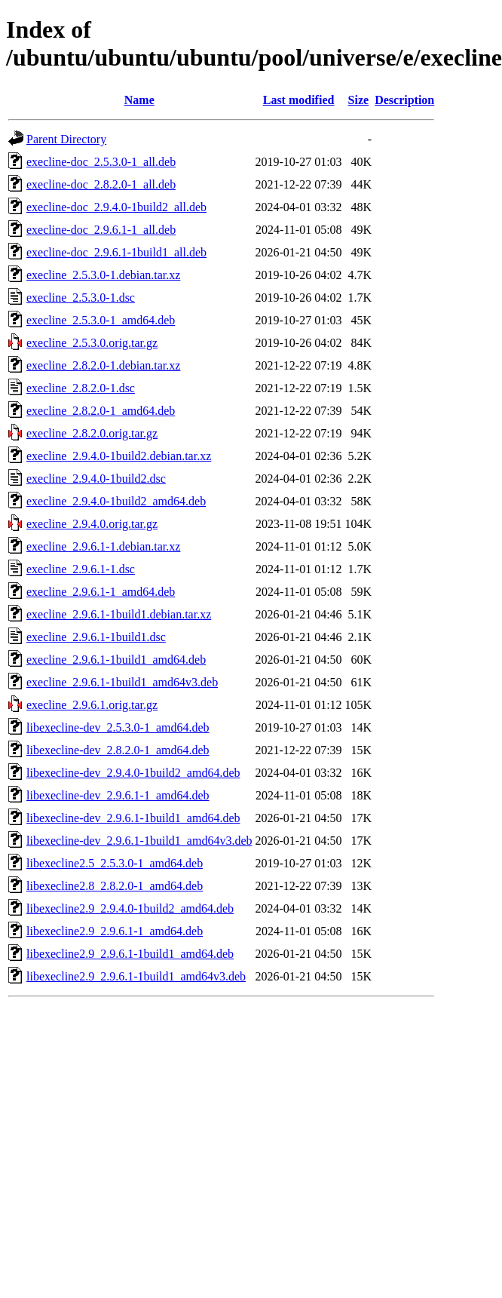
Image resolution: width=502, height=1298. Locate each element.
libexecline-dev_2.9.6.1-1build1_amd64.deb (133, 818)
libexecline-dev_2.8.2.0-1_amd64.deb (118, 750)
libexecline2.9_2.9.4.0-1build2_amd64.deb (130, 908)
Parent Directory (66, 139)
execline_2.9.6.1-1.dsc (80, 569)
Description (404, 100)
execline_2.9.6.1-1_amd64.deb (100, 591)
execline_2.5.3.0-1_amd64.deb (100, 320)
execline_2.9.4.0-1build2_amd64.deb (116, 501)
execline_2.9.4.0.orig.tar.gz (92, 523)
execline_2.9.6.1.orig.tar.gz (92, 704)
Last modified (299, 100)
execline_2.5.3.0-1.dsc (80, 297)
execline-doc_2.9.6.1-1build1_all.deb (116, 252)
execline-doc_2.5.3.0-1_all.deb (101, 161)
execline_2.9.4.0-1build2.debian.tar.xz (118, 456)
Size (358, 100)
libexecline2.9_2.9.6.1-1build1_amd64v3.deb (136, 976)
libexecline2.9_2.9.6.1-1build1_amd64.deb (130, 953)
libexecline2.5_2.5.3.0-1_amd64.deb (114, 863)
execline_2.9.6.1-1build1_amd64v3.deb (122, 682)
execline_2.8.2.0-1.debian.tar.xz (103, 365)
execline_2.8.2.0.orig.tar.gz (92, 433)
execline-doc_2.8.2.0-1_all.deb (101, 184)
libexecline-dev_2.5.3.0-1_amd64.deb (118, 727)
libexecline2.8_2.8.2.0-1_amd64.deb (114, 885)
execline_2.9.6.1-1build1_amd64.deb (116, 659)
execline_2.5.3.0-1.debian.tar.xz (103, 274)
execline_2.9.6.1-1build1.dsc (96, 637)
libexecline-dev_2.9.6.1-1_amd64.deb (118, 795)
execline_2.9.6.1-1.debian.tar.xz (103, 546)
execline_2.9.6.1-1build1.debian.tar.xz (118, 614)
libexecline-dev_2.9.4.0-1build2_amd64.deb (133, 772)
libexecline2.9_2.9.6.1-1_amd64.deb (114, 931)
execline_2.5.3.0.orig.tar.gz (92, 342)
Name (139, 100)
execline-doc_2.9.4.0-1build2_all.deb (116, 207)
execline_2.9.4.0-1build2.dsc (96, 478)
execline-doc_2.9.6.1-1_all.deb (101, 229)
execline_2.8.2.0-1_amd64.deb (100, 410)
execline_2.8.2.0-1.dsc (80, 388)
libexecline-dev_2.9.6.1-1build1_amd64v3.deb (139, 840)
